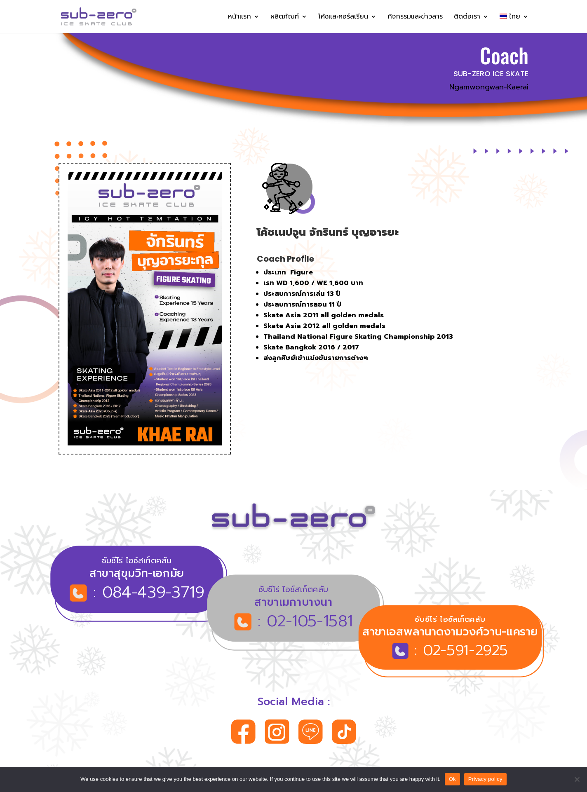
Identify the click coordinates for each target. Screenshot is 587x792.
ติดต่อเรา (467, 17)
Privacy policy (485, 779)
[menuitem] (514, 23)
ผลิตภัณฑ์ (284, 17)
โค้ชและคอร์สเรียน (343, 17)
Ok (452, 779)
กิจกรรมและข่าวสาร (415, 17)
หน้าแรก (239, 17)
